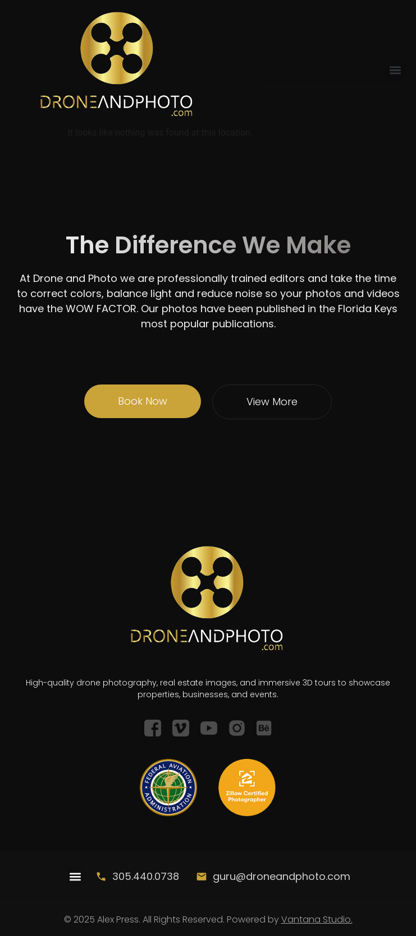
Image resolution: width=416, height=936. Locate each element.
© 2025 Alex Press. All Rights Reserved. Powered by (208, 919)
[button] (395, 70)
